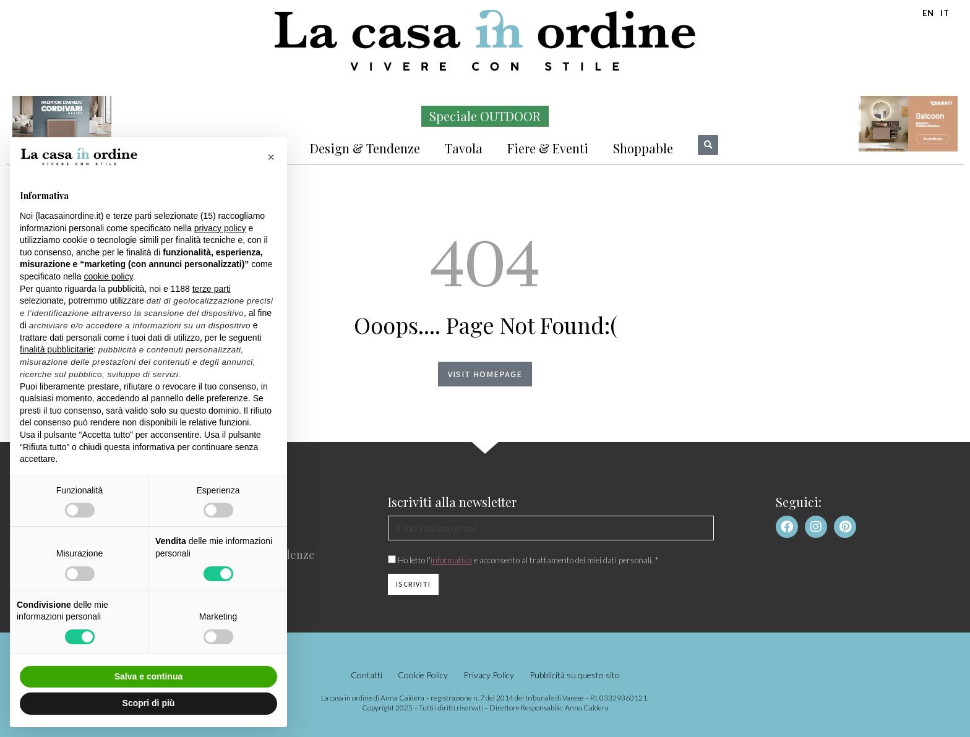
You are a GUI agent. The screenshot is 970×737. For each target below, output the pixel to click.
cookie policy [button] (108, 276)
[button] (708, 145)
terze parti (211, 289)
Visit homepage (485, 374)
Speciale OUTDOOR (485, 116)
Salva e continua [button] (148, 676)
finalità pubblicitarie (56, 349)
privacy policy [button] (220, 228)
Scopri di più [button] (148, 703)
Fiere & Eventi (547, 148)
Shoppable (643, 148)
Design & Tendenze (365, 148)
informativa (451, 560)
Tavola (464, 148)
